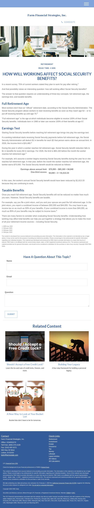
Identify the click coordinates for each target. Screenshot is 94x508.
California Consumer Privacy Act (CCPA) (64, 483)
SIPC (73, 493)
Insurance (52, 446)
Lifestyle (52, 454)
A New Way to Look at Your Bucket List (25, 415)
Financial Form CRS (12, 463)
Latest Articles (54, 456)
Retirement (53, 439)
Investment (53, 442)
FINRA (68, 493)
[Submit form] (11, 314)
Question (9, 292)
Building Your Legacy (69, 364)
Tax (50, 449)
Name (9, 261)
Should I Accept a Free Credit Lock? (25, 364)
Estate (51, 444)
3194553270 (68, 22)
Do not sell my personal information (42, 485)
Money (51, 451)
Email (9, 277)
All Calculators (54, 461)
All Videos (52, 459)
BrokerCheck (45, 467)
